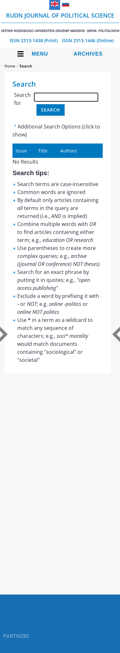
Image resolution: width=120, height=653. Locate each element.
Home (9, 66)
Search (26, 66)
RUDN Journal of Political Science (60, 22)
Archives (88, 54)
